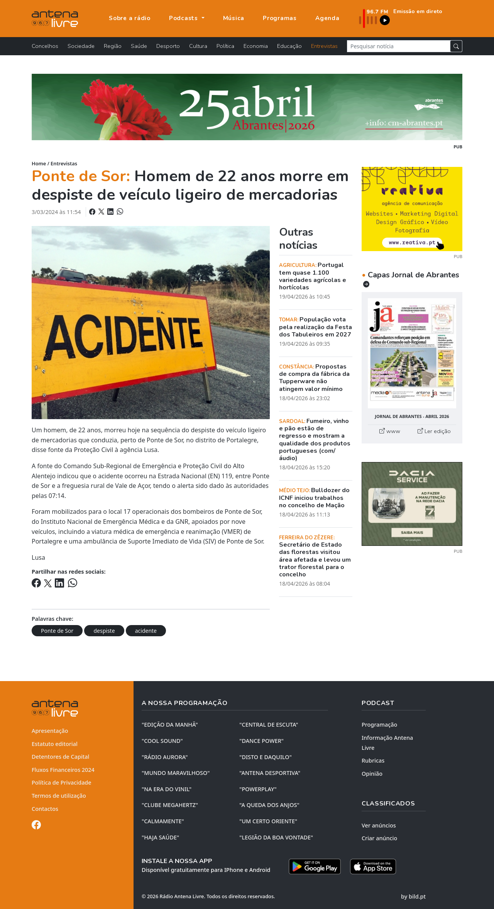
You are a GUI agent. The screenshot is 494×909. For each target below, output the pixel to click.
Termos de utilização (59, 795)
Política (225, 46)
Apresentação (50, 730)
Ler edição (434, 431)
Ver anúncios (379, 825)
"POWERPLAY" (257, 789)
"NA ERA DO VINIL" (166, 789)
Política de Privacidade (61, 782)
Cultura (198, 46)
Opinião (372, 773)
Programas (280, 18)
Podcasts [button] (184, 18)
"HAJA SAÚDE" (160, 837)
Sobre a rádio (130, 18)
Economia (256, 46)
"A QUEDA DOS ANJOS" (269, 805)
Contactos (45, 808)
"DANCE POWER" (261, 740)
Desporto (168, 46)
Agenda (327, 18)
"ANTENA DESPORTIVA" (269, 772)
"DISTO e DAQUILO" (265, 757)
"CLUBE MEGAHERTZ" (170, 805)
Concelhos (45, 46)
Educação (289, 46)
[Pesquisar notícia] (398, 46)
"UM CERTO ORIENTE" (268, 821)
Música (234, 18)
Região (113, 46)
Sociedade (81, 46)
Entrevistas (324, 46)
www (389, 431)
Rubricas (373, 760)
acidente (146, 630)
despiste (104, 630)
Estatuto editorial (55, 744)
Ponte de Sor (57, 630)
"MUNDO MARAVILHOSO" (176, 772)
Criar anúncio (379, 838)
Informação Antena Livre (387, 742)
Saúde (139, 46)
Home (39, 163)
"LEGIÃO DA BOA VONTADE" (276, 837)
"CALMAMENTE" (163, 821)
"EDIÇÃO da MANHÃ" (170, 724)
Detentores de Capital (60, 756)
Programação (379, 724)
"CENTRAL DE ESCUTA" (268, 724)
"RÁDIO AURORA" (165, 757)
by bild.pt (413, 896)
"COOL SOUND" (162, 740)
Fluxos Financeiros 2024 (63, 769)
